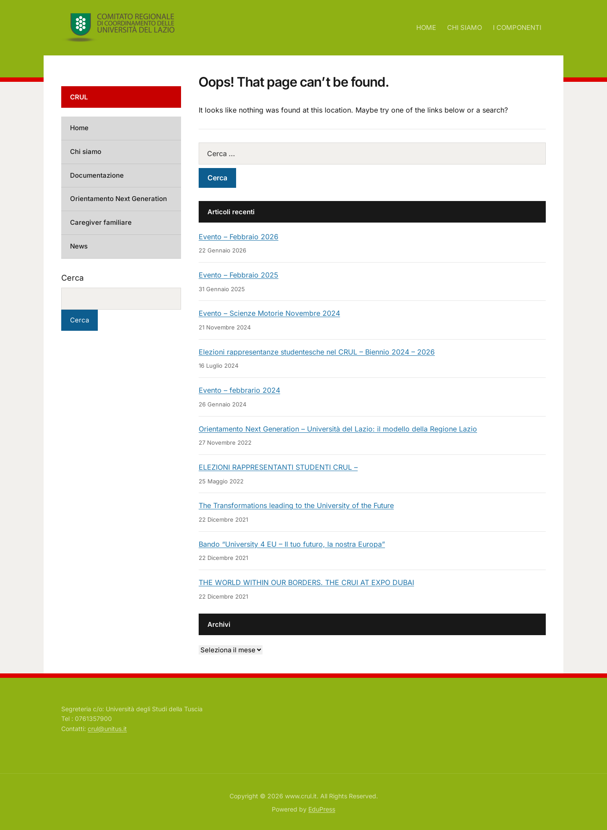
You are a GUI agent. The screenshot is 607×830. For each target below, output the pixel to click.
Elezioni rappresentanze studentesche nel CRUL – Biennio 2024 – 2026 (317, 351)
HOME (426, 27)
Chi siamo (85, 151)
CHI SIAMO (464, 27)
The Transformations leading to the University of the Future (296, 505)
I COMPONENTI (517, 27)
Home (79, 128)
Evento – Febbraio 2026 (238, 236)
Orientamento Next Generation (118, 198)
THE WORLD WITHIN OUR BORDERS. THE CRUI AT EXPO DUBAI (306, 582)
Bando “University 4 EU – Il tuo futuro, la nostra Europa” (292, 544)
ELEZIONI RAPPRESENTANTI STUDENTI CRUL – (278, 467)
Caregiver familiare (101, 222)
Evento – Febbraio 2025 (238, 275)
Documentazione (97, 175)
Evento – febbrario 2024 (239, 390)
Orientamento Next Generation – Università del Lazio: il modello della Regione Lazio (338, 428)
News (79, 246)
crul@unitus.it (107, 728)
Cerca (72, 277)
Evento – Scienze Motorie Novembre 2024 (269, 313)
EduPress (321, 809)
